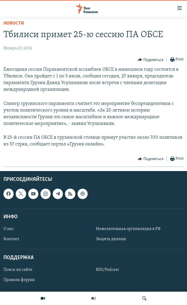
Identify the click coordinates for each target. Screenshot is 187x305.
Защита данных (111, 239)
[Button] (150, 60)
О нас (8, 229)
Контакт (11, 239)
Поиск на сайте (17, 270)
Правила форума (19, 280)
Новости (13, 23)
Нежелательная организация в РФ (128, 229)
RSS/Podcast (107, 270)
